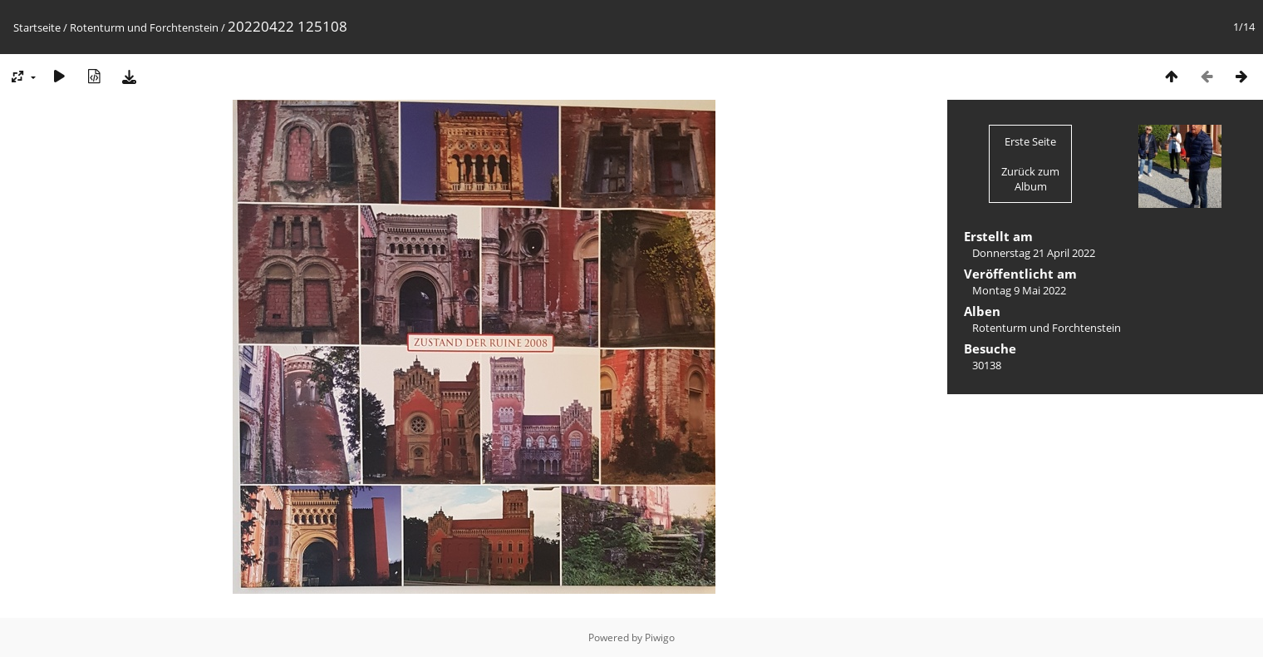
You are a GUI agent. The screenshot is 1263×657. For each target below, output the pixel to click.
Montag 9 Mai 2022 (1019, 290)
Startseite (37, 27)
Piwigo (660, 637)
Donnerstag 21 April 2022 (1033, 252)
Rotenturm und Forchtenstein (144, 27)
